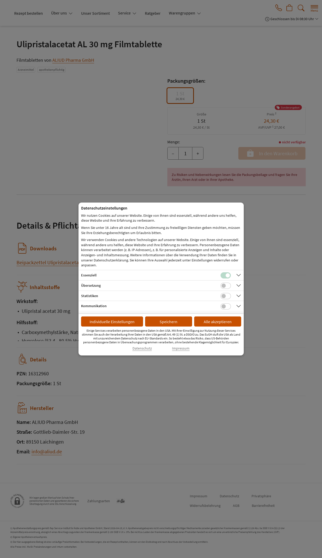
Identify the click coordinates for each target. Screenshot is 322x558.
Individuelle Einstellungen (112, 321)
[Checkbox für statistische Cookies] (226, 296)
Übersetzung (91, 285)
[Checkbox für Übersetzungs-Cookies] (226, 286)
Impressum (181, 348)
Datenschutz (142, 348)
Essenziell (89, 275)
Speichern (168, 321)
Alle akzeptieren (218, 321)
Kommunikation (94, 306)
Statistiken (89, 295)
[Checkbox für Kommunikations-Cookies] (226, 306)
